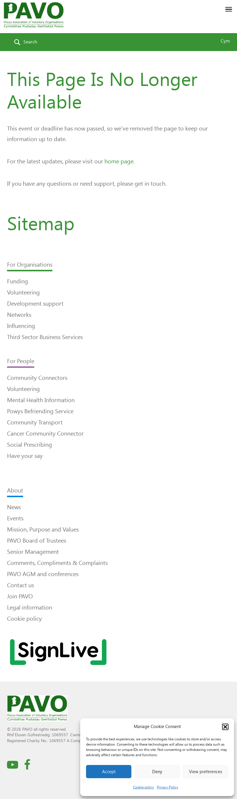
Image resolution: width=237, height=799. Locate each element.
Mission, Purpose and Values (43, 529)
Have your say (25, 455)
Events (15, 518)
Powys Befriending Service (40, 411)
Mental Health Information (41, 400)
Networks (19, 314)
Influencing (21, 325)
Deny (157, 771)
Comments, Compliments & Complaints (57, 562)
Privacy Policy (167, 787)
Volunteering (23, 292)
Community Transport (35, 422)
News (14, 507)
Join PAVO (20, 596)
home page (118, 161)
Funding (17, 281)
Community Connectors (37, 377)
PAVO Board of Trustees (36, 540)
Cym (225, 41)
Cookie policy (143, 787)
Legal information (29, 607)
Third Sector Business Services (45, 337)
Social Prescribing (29, 444)
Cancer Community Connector (45, 433)
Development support (35, 303)
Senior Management (33, 551)
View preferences (205, 771)
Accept (109, 771)
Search (30, 42)
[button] (225, 727)
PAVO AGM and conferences (42, 574)
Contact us (20, 585)
